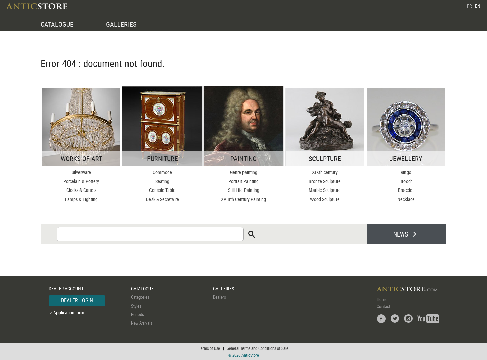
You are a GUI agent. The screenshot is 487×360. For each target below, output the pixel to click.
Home (382, 299)
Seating (162, 181)
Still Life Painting (243, 190)
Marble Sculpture (325, 190)
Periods (137, 314)
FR (469, 6)
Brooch (406, 181)
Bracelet (406, 190)
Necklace (406, 199)
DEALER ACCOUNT (66, 288)
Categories (140, 297)
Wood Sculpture (325, 199)
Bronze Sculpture (325, 181)
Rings (406, 172)
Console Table (162, 190)
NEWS (400, 234)
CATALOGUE (57, 24)
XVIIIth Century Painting (243, 199)
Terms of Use (209, 348)
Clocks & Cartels (81, 190)
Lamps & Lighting (81, 199)
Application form (68, 312)
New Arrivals (142, 323)
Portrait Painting (243, 181)
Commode (162, 172)
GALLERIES (121, 24)
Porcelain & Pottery (81, 181)
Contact (383, 306)
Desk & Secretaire (162, 199)
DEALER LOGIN (77, 300)
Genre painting (243, 172)
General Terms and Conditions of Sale (257, 348)
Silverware (81, 172)
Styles (136, 306)
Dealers (219, 297)
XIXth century (325, 172)
